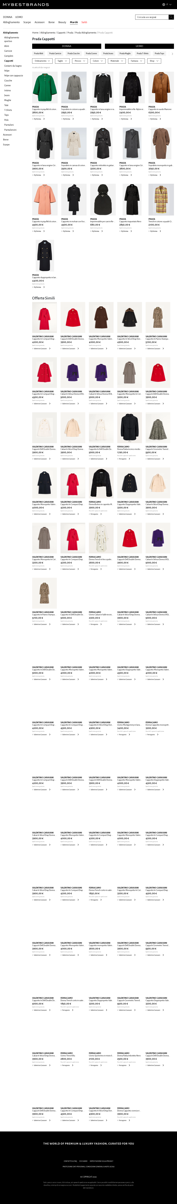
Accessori (40, 22)
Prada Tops (159, 53)
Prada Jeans (108, 53)
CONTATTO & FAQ (70, 1161)
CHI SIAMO (83, 1161)
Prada (70, 32)
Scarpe (27, 22)
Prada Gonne (91, 53)
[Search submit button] (171, 17)
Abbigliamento (11, 22)
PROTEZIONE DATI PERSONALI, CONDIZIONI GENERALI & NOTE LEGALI (88, 1167)
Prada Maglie (125, 53)
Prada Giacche (74, 53)
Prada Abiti (38, 53)
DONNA (7, 17)
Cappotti (61, 32)
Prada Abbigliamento (85, 32)
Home (35, 32)
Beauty (62, 22)
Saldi (84, 22)
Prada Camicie (55, 53)
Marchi (74, 22)
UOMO (19, 17)
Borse (51, 22)
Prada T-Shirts (142, 53)
